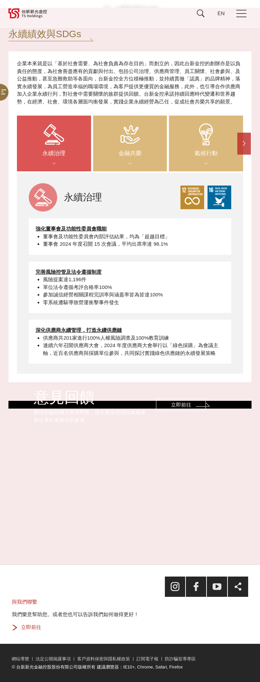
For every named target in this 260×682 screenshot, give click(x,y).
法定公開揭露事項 (53, 658)
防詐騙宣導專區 (180, 658)
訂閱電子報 (147, 658)
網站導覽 (20, 658)
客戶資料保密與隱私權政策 (103, 658)
